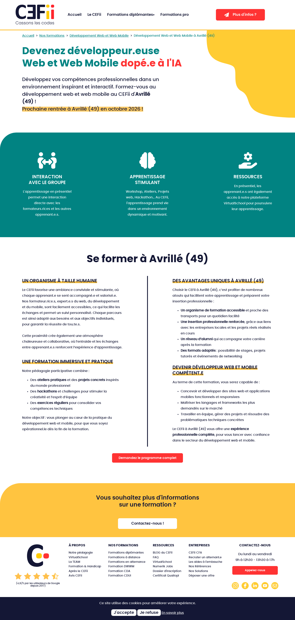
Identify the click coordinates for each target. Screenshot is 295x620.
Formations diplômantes (130, 15)
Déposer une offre (201, 575)
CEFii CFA (195, 552)
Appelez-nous (255, 570)
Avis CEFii (75, 575)
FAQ (156, 557)
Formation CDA (119, 571)
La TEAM (74, 561)
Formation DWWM (121, 566)
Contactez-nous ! (147, 523)
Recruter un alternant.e (205, 557)
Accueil (75, 15)
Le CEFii (94, 15)
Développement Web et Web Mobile (99, 35)
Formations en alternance (126, 561)
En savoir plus (173, 612)
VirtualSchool (78, 557)
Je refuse (149, 613)
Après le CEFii (78, 571)
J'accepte (124, 613)
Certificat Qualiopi (166, 575)
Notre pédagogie (81, 552)
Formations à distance (124, 557)
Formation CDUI (119, 575)
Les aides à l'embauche (205, 561)
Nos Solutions (198, 571)
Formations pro (174, 15)
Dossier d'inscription (167, 571)
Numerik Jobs (163, 566)
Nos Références (200, 566)
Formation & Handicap (85, 566)
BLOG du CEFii (162, 552)
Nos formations (52, 35)
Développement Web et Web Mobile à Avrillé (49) (174, 35)
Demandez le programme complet (147, 458)
